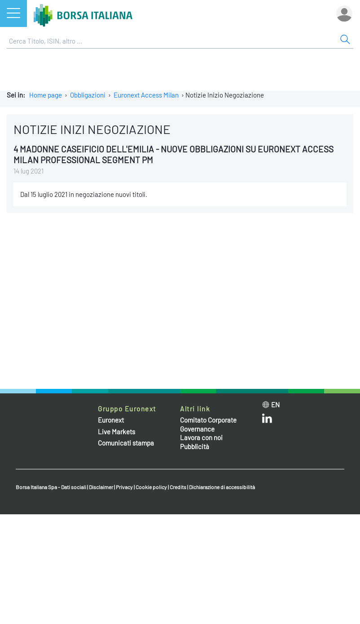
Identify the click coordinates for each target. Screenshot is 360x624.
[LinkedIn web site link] (267, 420)
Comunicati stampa (126, 443)
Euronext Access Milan (146, 95)
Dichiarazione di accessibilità (222, 487)
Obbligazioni (87, 95)
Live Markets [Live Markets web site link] (116, 432)
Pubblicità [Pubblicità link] (194, 446)
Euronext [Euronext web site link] (111, 420)
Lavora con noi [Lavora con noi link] (201, 437)
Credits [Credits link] (178, 487)
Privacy (124, 487)
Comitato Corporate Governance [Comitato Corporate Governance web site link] (208, 424)
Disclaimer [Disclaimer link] (101, 487)
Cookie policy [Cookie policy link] (151, 487)
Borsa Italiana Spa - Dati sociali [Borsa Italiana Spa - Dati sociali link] (51, 487)
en (275, 405)
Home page (45, 95)
